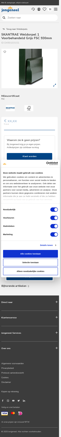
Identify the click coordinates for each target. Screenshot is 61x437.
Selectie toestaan (30, 262)
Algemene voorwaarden (12, 363)
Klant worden (29, 156)
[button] (56, 9)
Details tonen (46, 245)
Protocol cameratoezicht (12, 372)
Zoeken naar (4, 17)
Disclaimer (6, 382)
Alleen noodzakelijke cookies (30, 271)
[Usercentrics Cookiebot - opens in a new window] (46, 163)
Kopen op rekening (10, 391)
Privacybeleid (7, 368)
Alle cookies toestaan (30, 254)
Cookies (5, 377)
